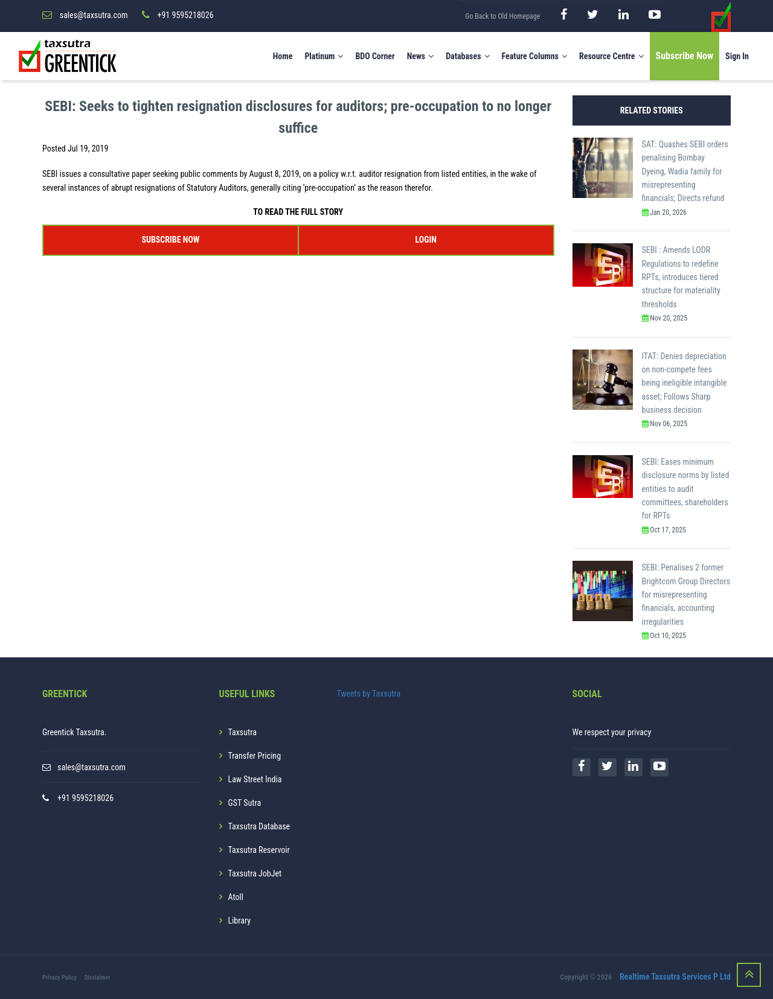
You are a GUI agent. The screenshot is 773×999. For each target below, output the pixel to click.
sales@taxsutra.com (91, 767)
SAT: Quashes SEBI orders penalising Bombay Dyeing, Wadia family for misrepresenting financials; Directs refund (685, 171)
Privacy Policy (59, 977)
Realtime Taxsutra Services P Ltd (675, 976)
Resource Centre (611, 56)
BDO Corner (374, 56)
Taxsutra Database (259, 826)
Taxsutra (242, 732)
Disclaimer (98, 977)
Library (239, 920)
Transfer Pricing (254, 756)
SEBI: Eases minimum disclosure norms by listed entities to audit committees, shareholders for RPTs (686, 489)
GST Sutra (244, 803)
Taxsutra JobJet (255, 873)
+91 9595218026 (85, 798)
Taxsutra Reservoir (259, 850)
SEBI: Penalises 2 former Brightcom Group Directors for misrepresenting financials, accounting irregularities (686, 595)
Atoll (235, 897)
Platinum (323, 56)
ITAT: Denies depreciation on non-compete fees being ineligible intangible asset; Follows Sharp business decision (684, 383)
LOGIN (425, 239)
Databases (467, 56)
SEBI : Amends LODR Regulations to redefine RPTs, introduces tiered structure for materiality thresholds (681, 277)
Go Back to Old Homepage (502, 16)
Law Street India (255, 779)
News (420, 56)
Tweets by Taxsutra (369, 693)
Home (283, 56)
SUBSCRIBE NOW (170, 239)
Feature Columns (534, 56)
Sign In (737, 56)
